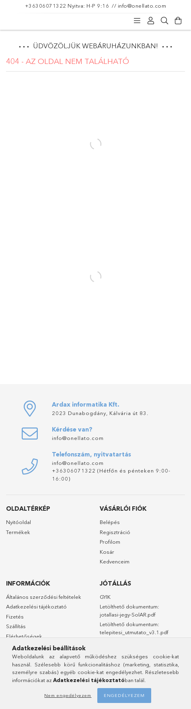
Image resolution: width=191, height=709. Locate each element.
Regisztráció (115, 532)
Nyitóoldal (18, 522)
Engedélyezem (124, 695)
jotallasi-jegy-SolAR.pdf (127, 614)
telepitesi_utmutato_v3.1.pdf (134, 632)
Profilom (110, 541)
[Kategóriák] (137, 21)
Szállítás (16, 626)
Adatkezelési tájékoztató (36, 606)
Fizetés (15, 616)
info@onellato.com (142, 5)
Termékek (18, 532)
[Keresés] (164, 21)
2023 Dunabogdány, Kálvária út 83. (100, 413)
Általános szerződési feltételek (43, 597)
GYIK (105, 597)
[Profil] (151, 21)
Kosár (107, 552)
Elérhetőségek (24, 636)
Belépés (110, 522)
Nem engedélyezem (67, 695)
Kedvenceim (114, 561)
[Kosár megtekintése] (178, 21)
